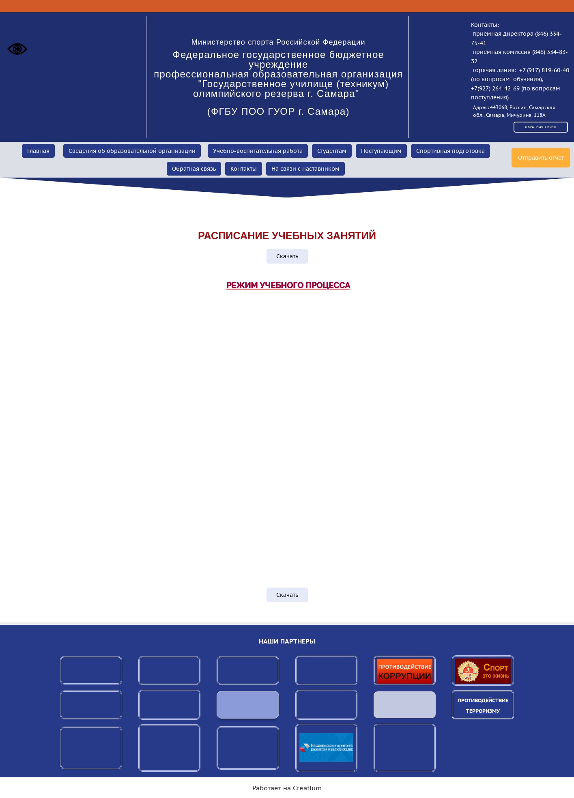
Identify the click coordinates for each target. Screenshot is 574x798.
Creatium (307, 788)
